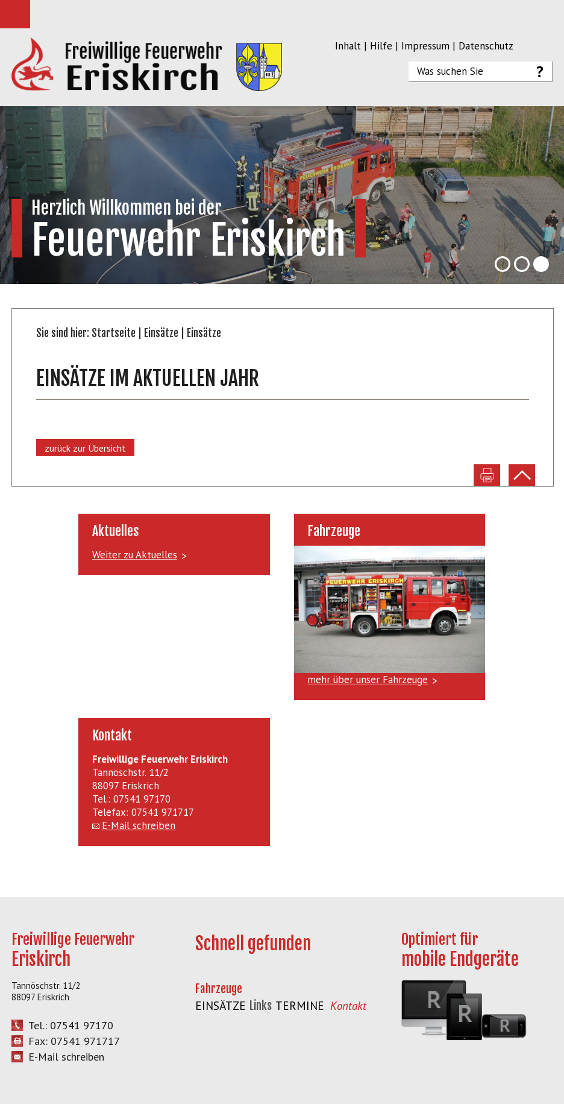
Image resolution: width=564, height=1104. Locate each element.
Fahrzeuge (218, 989)
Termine (299, 1005)
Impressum (425, 45)
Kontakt (348, 1005)
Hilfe (381, 45)
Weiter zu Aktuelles (134, 554)
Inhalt (348, 45)
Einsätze (161, 333)
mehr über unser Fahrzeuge (367, 679)
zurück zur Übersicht (85, 448)
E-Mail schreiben (138, 825)
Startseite (114, 333)
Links (260, 1005)
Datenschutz (486, 45)
